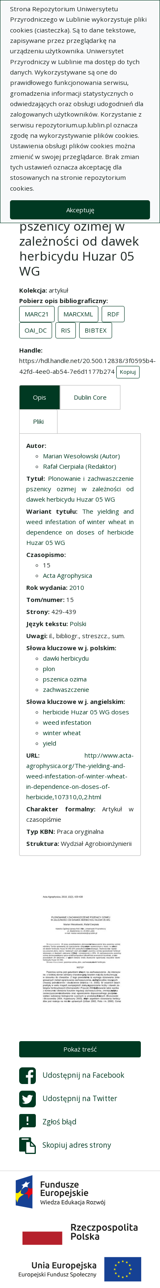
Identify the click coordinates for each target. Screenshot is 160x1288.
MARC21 (37, 314)
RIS (65, 330)
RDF (113, 314)
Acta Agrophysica (67, 575)
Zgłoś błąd (48, 1122)
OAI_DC (36, 330)
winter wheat (62, 733)
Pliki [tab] (38, 421)
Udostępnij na (71, 1075)
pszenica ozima (65, 679)
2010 (76, 587)
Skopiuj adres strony (65, 1145)
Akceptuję (80, 210)
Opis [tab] (39, 397)
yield (49, 743)
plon (49, 668)
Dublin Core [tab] (90, 397)
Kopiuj (128, 371)
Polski (78, 623)
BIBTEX (96, 330)
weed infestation (67, 722)
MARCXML (78, 314)
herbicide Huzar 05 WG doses (86, 712)
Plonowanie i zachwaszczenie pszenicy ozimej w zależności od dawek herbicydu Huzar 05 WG (80, 488)
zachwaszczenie (66, 689)
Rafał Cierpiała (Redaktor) (79, 466)
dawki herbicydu (66, 658)
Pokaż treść (80, 1049)
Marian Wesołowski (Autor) (81, 456)
